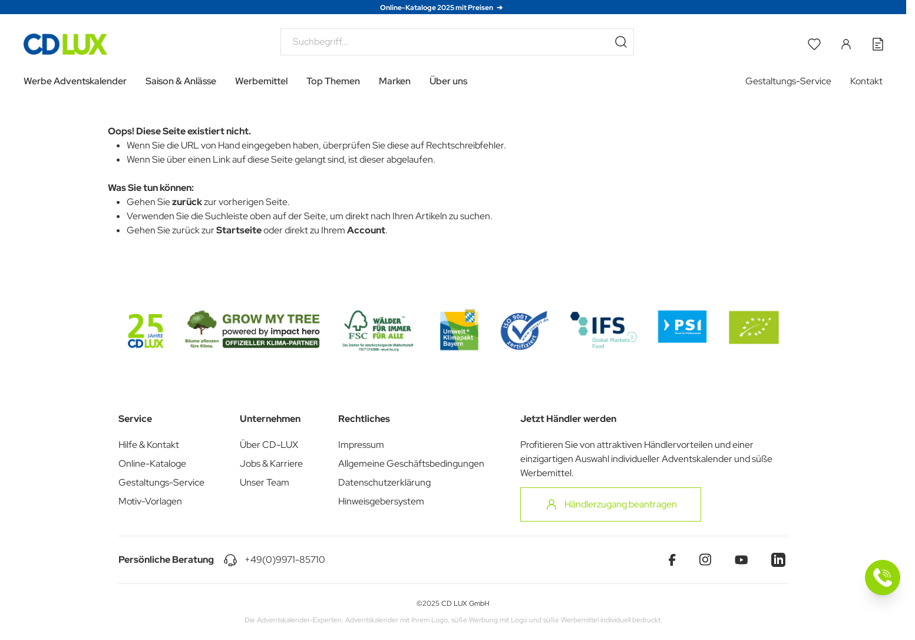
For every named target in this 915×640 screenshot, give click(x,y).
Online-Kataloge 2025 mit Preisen (437, 7)
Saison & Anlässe (181, 81)
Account (366, 230)
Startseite (239, 230)
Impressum (361, 444)
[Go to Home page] (65, 44)
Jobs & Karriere (271, 463)
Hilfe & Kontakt (148, 444)
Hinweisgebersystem (381, 501)
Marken (395, 81)
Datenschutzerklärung (384, 482)
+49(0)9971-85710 (285, 559)
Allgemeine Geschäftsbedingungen (411, 463)
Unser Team (264, 482)
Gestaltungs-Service (788, 81)
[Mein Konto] (846, 44)
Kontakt (866, 81)
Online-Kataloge (152, 463)
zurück (187, 202)
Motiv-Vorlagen (150, 501)
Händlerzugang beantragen (610, 504)
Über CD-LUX (269, 444)
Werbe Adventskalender (75, 81)
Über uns (448, 81)
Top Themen (333, 81)
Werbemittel (261, 81)
